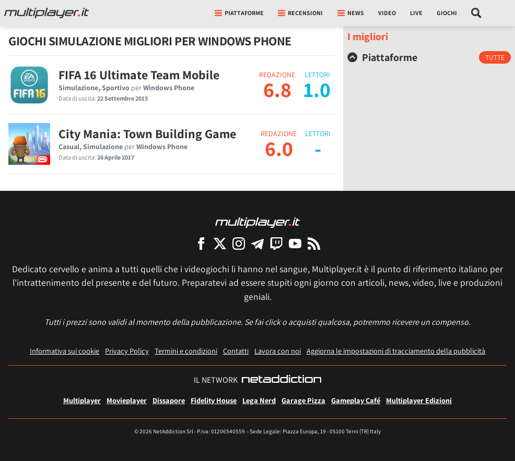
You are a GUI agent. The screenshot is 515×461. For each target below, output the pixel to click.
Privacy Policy (127, 351)
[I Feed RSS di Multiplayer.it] (314, 243)
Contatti (236, 351)
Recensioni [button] (300, 13)
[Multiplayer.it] (46, 13)
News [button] (350, 13)
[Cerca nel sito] (476, 13)
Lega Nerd (259, 400)
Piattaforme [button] (239, 13)
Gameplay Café (355, 400)
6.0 (279, 148)
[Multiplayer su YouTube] (295, 243)
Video (387, 13)
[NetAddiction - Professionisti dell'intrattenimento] (281, 380)
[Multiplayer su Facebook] (201, 243)
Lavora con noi (277, 351)
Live (416, 13)
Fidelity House (214, 400)
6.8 (277, 89)
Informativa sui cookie (64, 351)
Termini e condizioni (186, 351)
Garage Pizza (303, 400)
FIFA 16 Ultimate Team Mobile (138, 74)
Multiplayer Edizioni (419, 400)
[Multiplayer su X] (220, 243)
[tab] (429, 57)
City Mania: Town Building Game (147, 133)
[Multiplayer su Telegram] (257, 243)
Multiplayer (82, 400)
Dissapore (169, 400)
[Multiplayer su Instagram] (238, 243)
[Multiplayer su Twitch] (276, 243)
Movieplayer (127, 400)
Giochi (447, 13)
